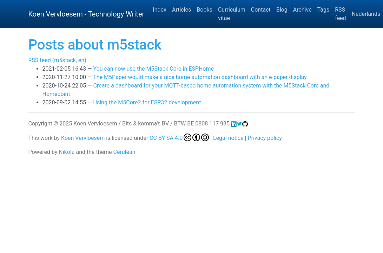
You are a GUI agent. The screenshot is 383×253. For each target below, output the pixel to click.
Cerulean (124, 152)
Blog (282, 9)
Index (159, 9)
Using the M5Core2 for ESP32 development (147, 102)
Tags (323, 9)
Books (204, 9)
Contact (261, 9)
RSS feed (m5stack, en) (57, 60)
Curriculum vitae (231, 13)
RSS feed (340, 13)
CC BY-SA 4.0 (179, 138)
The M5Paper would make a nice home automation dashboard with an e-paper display (199, 77)
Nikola (66, 152)
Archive (302, 9)
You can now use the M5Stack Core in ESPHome (153, 68)
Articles (181, 9)
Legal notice (228, 138)
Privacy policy (264, 138)
